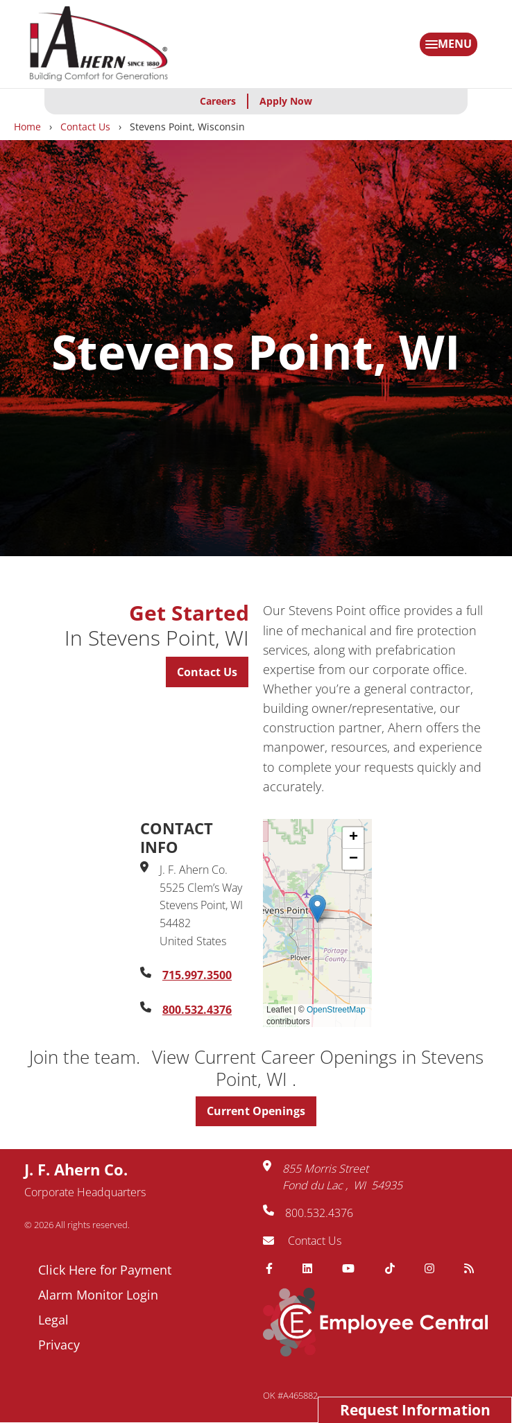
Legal (53, 1319)
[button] (317, 909)
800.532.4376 (197, 1009)
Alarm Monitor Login (98, 1294)
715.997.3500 (197, 975)
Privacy (59, 1344)
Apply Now (285, 100)
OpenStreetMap (336, 1010)
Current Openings (256, 1111)
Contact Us (85, 126)
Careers (218, 100)
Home (27, 126)
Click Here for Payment (104, 1269)
